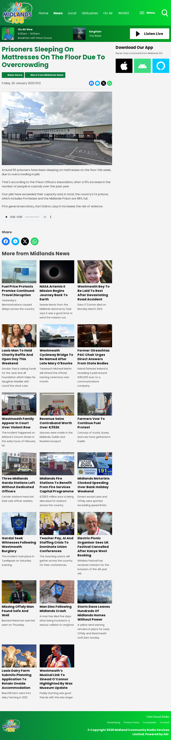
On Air (108, 13)
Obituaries (90, 13)
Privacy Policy (131, 722)
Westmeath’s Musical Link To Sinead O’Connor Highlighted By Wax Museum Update (57, 667)
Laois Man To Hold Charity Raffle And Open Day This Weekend (19, 344)
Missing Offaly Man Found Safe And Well (19, 598)
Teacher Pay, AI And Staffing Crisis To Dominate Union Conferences (57, 532)
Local (72, 13)
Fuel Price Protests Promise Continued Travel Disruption (19, 278)
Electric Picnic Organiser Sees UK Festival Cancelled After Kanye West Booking (94, 534)
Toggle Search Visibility (165, 13)
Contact (164, 722)
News (58, 13)
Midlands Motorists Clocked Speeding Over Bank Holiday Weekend (94, 472)
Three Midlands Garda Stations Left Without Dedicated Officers (19, 472)
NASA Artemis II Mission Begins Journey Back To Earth (57, 280)
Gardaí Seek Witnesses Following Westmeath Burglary (19, 532)
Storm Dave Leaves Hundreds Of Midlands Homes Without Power (94, 600)
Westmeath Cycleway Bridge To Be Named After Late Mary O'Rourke (57, 344)
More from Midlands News (47, 75)
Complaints (149, 722)
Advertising (113, 722)
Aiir (166, 734)
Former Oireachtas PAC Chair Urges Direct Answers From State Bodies (94, 344)
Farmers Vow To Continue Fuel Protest (94, 411)
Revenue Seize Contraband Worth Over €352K (57, 411)
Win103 (123, 13)
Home (43, 13)
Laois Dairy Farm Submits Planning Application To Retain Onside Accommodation (19, 667)
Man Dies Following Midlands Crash (57, 596)
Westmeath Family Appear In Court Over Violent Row (19, 411)
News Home (14, 75)
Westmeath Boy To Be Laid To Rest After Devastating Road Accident (94, 280)
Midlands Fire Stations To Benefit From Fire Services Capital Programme (57, 472)
